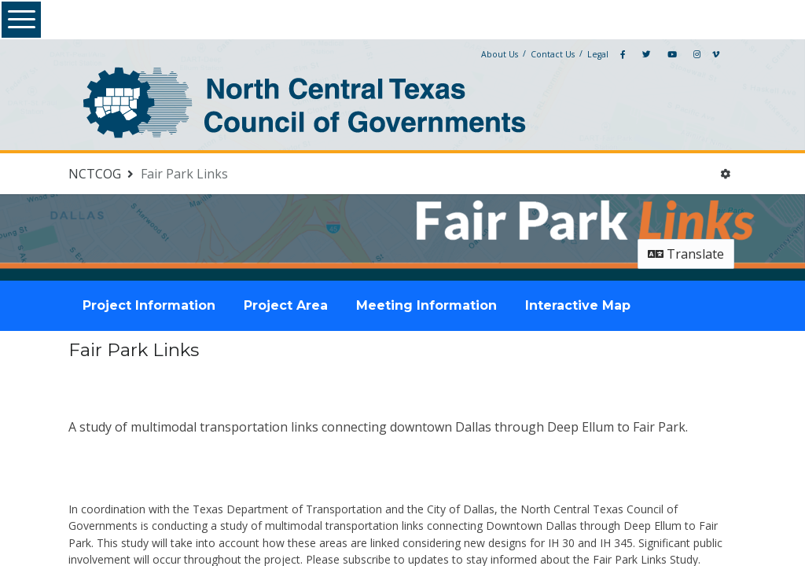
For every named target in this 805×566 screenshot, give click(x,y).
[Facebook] (623, 54)
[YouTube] (672, 54)
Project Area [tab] (286, 305)
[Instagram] (697, 54)
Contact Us (553, 54)
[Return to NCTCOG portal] (102, 174)
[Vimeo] (715, 54)
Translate (686, 254)
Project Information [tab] (149, 305)
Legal (597, 54)
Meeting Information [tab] (426, 305)
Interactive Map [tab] (577, 305)
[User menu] (725, 174)
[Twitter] (647, 54)
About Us (499, 54)
